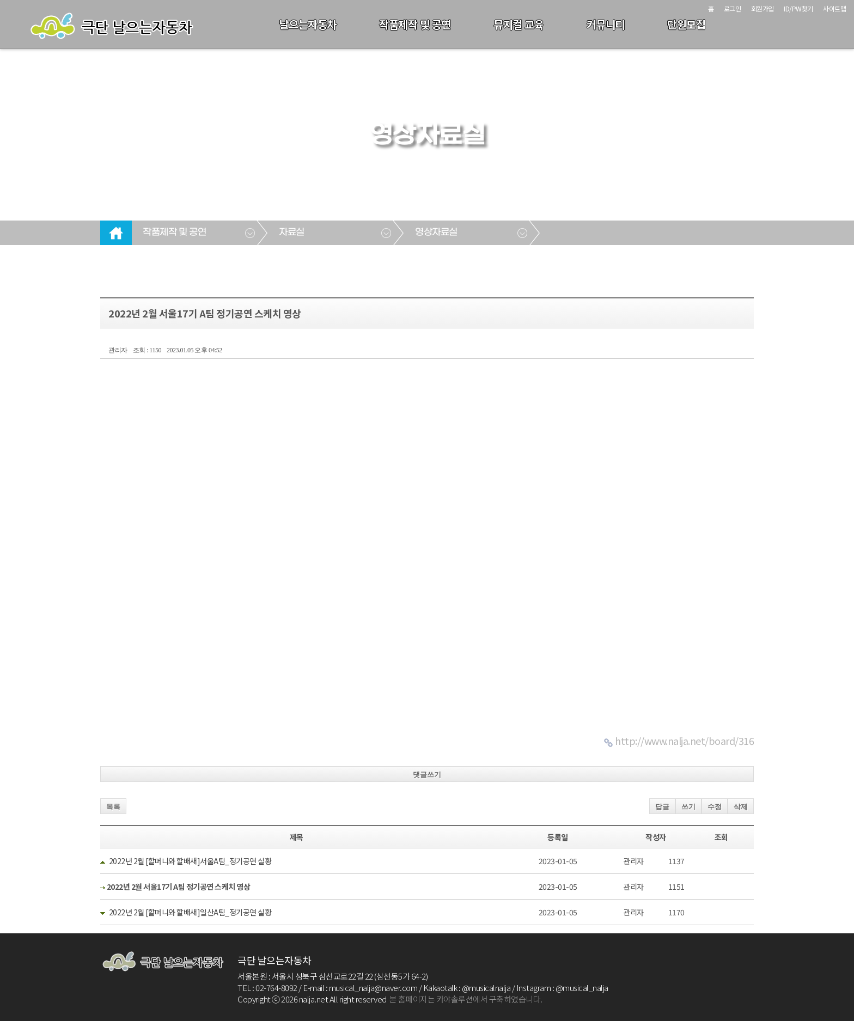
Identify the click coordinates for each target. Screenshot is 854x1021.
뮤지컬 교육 (518, 24)
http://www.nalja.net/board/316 (684, 740)
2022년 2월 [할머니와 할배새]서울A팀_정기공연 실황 (190, 860)
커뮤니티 (606, 24)
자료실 (291, 232)
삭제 (741, 807)
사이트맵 (834, 8)
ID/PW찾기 (798, 8)
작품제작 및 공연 (415, 24)
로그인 (732, 8)
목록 (113, 807)
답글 (662, 807)
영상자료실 (436, 232)
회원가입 (762, 8)
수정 (714, 807)
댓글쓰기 (427, 775)
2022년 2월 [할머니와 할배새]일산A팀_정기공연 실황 (190, 912)
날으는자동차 (308, 24)
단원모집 (686, 24)
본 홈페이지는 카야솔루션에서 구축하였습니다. (465, 999)
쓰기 (688, 807)
